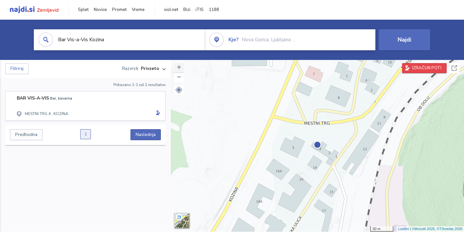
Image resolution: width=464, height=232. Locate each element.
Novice (100, 10)
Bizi (186, 10)
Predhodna (26, 134)
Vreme (138, 10)
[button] (179, 90)
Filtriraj (17, 69)
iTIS (200, 10)
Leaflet (403, 229)
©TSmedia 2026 (449, 229)
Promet (119, 10)
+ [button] (179, 68)
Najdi (404, 40)
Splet (83, 10)
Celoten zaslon (454, 68)
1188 (214, 10)
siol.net (171, 10)
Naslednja (146, 134)
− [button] (179, 77)
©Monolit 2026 (423, 229)
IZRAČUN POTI (426, 68)
